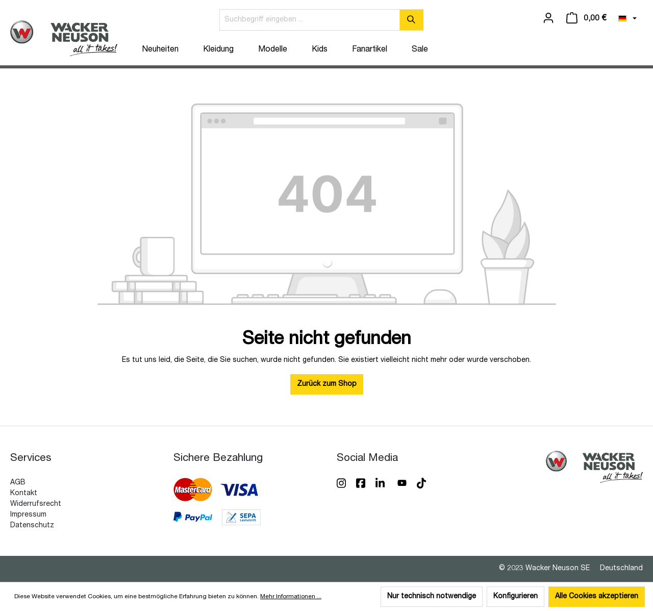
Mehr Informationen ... (290, 597)
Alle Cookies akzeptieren (596, 596)
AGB (18, 482)
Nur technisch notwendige (431, 596)
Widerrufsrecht (35, 504)
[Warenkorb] (586, 18)
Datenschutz (32, 525)
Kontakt (23, 493)
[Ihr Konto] (548, 18)
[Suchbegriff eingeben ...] (309, 20)
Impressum (28, 515)
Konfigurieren (515, 596)
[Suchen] (411, 20)
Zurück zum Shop (327, 384)
